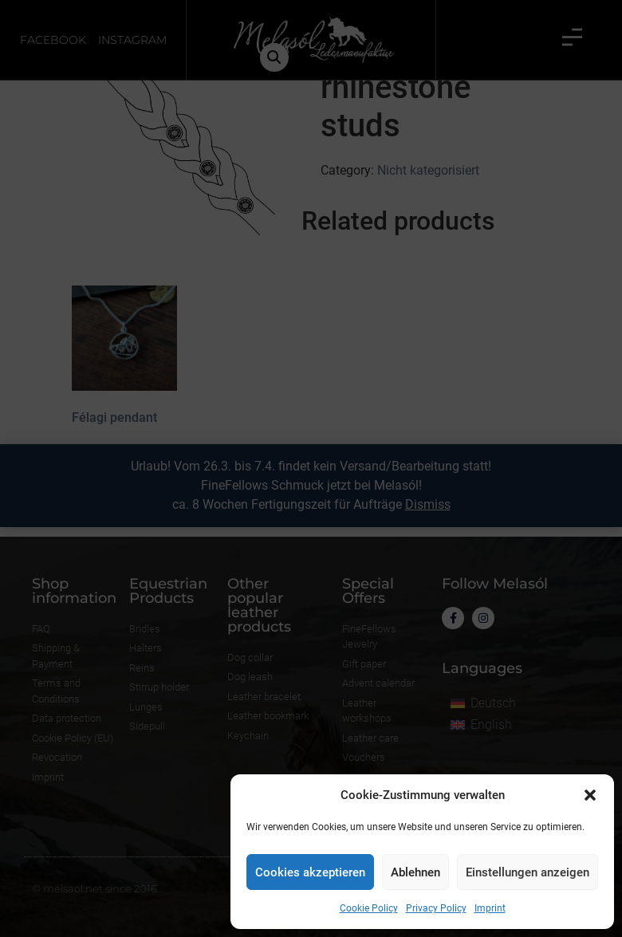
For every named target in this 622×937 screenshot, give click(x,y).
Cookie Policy (369, 908)
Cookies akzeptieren (310, 872)
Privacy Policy (436, 908)
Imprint (490, 908)
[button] (590, 795)
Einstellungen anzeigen (527, 872)
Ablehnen (415, 872)
